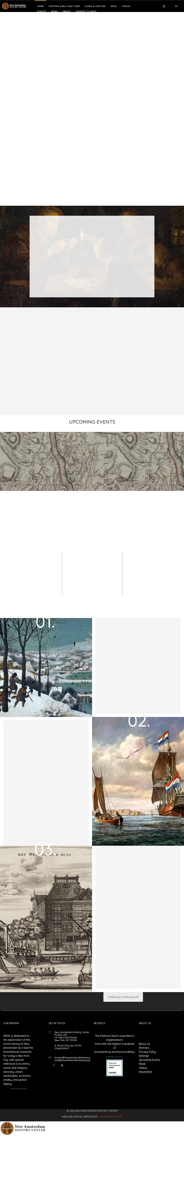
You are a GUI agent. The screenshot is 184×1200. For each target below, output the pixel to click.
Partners (144, 1047)
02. (139, 720)
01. (45, 621)
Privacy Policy (147, 1051)
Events (41, 11)
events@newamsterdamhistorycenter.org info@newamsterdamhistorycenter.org (78, 1059)
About (67, 11)
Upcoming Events (149, 1059)
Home (40, 6)
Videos (126, 6)
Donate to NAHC (86, 11)
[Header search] (164, 6)
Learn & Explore (95, 6)
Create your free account (123, 997)
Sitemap (144, 1055)
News (54, 11)
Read (114, 6)
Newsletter (145, 1071)
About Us (144, 1043)
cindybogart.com (110, 1116)
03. (45, 849)
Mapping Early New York (64, 6)
